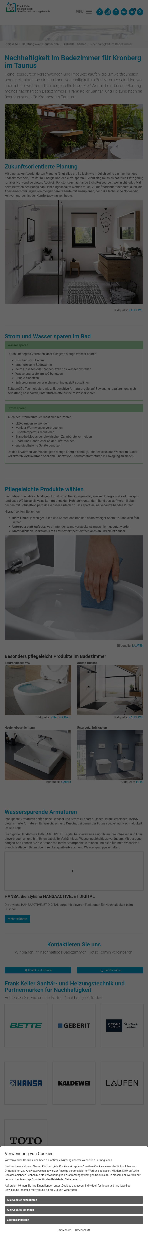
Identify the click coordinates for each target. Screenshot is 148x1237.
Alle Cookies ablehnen (20, 1209)
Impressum (64, 1230)
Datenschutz (82, 1230)
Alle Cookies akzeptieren (22, 1199)
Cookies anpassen (18, 1219)
